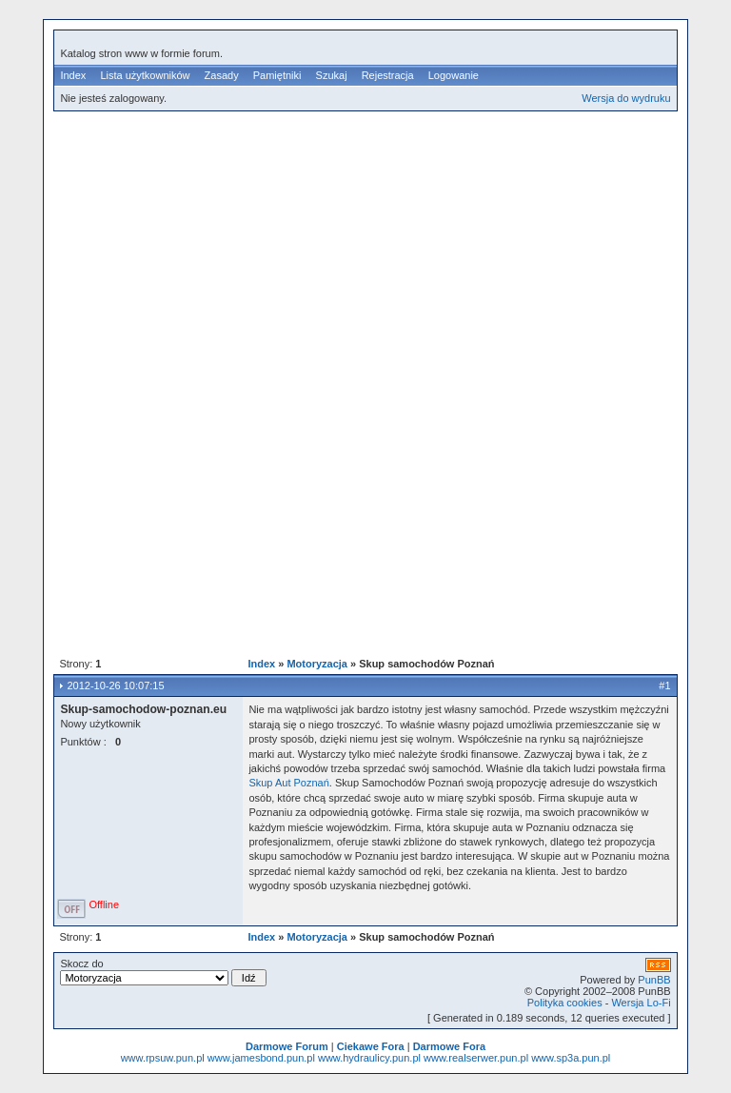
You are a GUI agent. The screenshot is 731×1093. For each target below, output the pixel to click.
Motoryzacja (316, 663)
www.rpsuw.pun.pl (163, 1057)
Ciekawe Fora (371, 1046)
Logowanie (453, 75)
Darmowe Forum (287, 1046)
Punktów (80, 741)
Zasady (222, 75)
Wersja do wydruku (626, 98)
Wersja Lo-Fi (640, 1002)
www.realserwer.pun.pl (476, 1057)
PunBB (654, 979)
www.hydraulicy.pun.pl (369, 1057)
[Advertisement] (391, 256)
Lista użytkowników (144, 75)
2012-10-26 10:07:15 (115, 685)
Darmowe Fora (449, 1046)
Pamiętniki (277, 75)
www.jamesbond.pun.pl (261, 1057)
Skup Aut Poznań (288, 782)
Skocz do (163, 972)
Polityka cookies (565, 1002)
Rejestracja (388, 75)
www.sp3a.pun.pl (570, 1057)
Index (73, 75)
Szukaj (331, 75)
